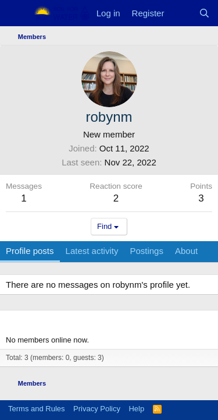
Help (136, 408)
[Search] (204, 13)
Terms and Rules (36, 408)
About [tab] (186, 251)
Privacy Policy (96, 408)
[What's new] (181, 13)
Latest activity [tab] (92, 251)
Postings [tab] (146, 251)
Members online (41, 320)
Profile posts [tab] (30, 251)
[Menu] (16, 13)
